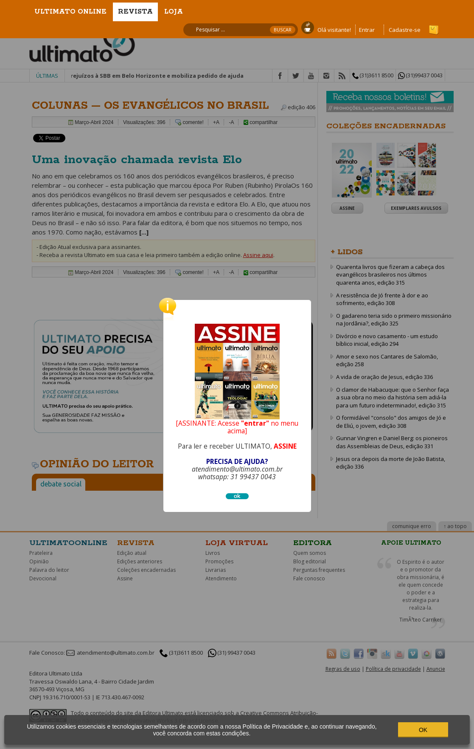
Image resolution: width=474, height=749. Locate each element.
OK (423, 729)
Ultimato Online (70, 11)
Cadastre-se (405, 30)
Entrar (367, 30)
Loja (173, 11)
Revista (135, 11)
